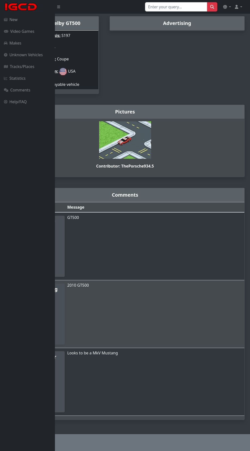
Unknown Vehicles (23, 54)
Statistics (15, 78)
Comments (17, 90)
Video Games (19, 31)
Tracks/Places (19, 66)
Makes (12, 43)
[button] (227, 7)
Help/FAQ (15, 101)
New (11, 19)
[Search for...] (176, 6)
